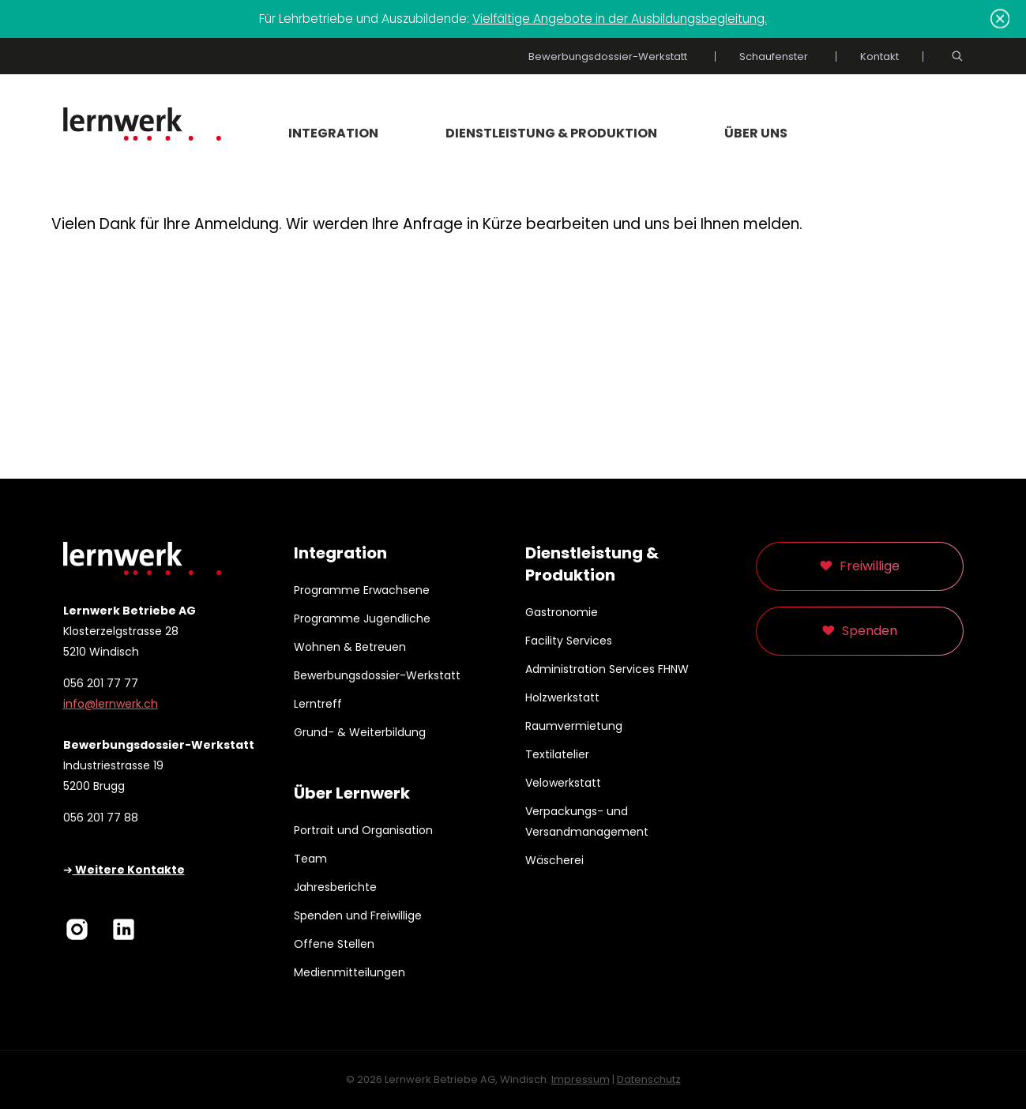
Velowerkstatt (563, 783)
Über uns (755, 133)
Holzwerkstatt (562, 697)
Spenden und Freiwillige (358, 915)
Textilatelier (557, 754)
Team (310, 859)
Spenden (869, 631)
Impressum (580, 1079)
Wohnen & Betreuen (350, 647)
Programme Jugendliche (362, 618)
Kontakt (879, 56)
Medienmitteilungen (349, 972)
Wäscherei (554, 860)
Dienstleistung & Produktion (551, 133)
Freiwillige (870, 566)
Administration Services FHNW (607, 669)
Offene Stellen (334, 944)
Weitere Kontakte (129, 870)
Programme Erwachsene (362, 590)
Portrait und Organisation (363, 830)
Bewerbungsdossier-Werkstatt (607, 56)
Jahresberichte (335, 887)
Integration (333, 133)
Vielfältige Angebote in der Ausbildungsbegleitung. (619, 18)
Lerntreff (318, 704)
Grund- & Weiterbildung (360, 732)
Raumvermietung (573, 726)
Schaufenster (773, 56)
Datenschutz (649, 1079)
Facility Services (568, 640)
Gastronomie (561, 612)
